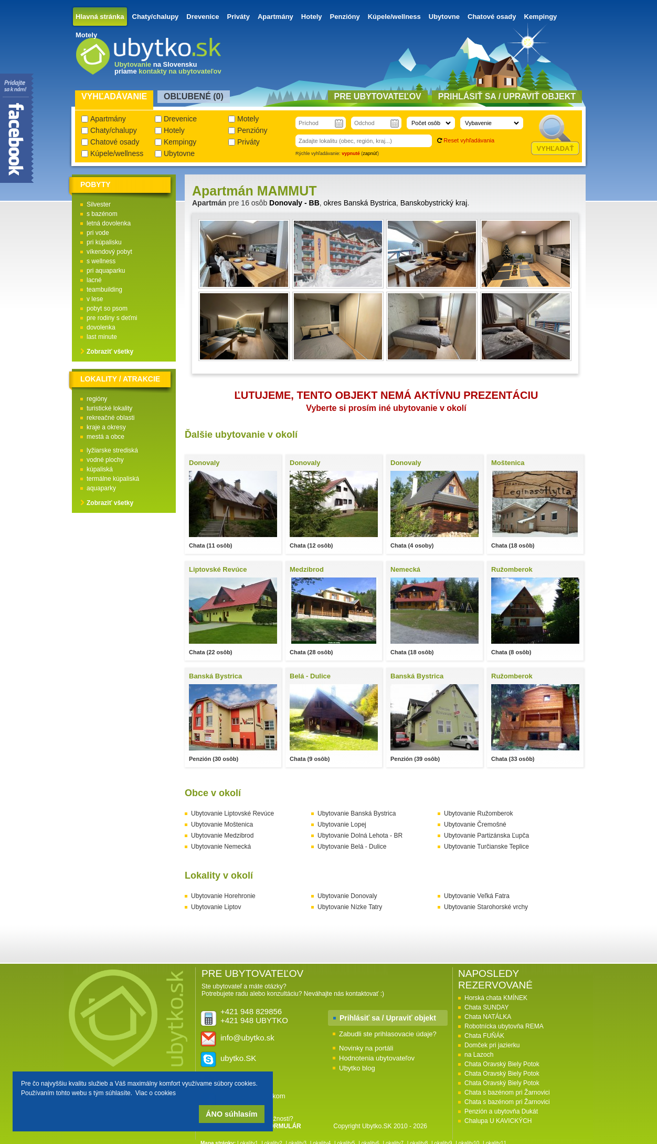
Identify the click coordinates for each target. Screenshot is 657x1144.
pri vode (98, 232)
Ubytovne (444, 16)
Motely (86, 35)
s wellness (101, 261)
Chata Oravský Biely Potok (501, 1064)
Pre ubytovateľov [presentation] (377, 96)
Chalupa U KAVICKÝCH (498, 1121)
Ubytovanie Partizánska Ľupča (486, 835)
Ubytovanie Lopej (341, 824)
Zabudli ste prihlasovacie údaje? (388, 1034)
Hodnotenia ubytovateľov (377, 1058)
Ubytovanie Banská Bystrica (356, 813)
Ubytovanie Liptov (216, 907)
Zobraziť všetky (110, 351)
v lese (95, 299)
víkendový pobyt (109, 251)
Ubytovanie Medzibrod (222, 835)
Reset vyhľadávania (468, 140)
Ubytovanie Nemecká (221, 846)
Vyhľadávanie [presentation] (114, 96)
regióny (97, 399)
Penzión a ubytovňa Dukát (501, 1111)
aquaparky (101, 488)
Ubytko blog (357, 1068)
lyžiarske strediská (112, 450)
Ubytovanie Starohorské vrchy (486, 907)
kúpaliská (100, 469)
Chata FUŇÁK (484, 1035)
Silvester (99, 204)
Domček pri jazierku (492, 1045)
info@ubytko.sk (247, 1037)
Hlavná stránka (100, 16)
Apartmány (275, 16)
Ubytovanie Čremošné (475, 824)
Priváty (238, 16)
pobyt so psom (107, 308)
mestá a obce (105, 436)
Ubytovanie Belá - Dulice (351, 846)
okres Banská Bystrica (360, 203)
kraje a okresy (106, 427)
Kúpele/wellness (394, 16)
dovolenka (101, 327)
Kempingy (540, 16)
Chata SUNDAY (486, 1007)
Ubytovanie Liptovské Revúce (232, 813)
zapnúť (370, 153)
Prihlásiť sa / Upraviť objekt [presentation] (507, 96)
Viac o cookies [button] (155, 1093)
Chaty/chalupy (155, 16)
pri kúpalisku (104, 242)
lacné (94, 280)
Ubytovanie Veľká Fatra (477, 896)
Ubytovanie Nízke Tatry (349, 907)
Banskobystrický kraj (434, 203)
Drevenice (202, 16)
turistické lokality (109, 408)
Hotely (311, 16)
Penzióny (345, 16)
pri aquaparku (106, 270)
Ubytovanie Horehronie (223, 896)
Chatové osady (492, 16)
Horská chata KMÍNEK (495, 998)
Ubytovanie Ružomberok (478, 813)
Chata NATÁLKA (487, 1017)
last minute (102, 337)
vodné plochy (105, 459)
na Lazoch (478, 1054)
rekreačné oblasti (110, 417)
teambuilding (104, 289)
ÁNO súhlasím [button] (231, 1114)
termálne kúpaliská (113, 478)
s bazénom (102, 214)
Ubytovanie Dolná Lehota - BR (359, 835)
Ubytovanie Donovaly (347, 896)
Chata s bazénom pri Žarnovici (507, 1092)
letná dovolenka (109, 223)
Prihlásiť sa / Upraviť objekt (388, 1018)
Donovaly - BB (294, 203)
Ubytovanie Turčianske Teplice (486, 846)
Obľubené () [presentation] (194, 96)
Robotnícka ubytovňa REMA (504, 1026)
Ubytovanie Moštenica (222, 824)
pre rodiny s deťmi (112, 318)
